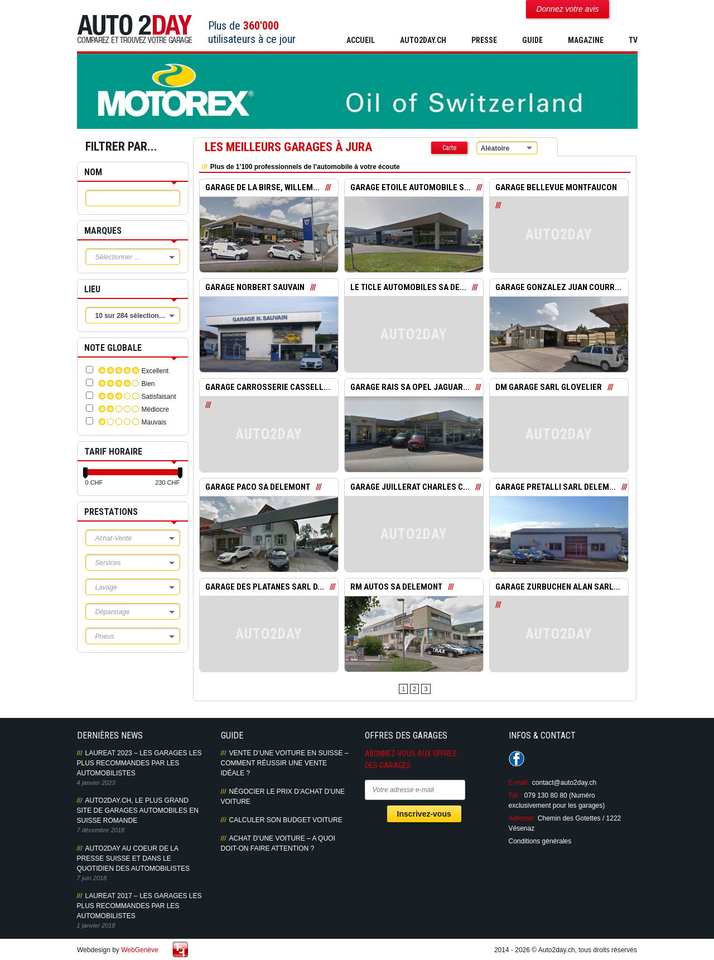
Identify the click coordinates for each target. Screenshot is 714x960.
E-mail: (519, 783)
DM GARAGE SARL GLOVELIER (548, 388)
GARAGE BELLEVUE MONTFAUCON (556, 188)
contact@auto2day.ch (564, 783)
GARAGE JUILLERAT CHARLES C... (410, 488)
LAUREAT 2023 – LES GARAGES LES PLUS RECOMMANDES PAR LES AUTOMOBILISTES (139, 763)
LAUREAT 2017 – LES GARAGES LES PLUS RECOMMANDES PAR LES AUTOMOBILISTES (139, 906)
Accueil (360, 40)
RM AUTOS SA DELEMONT (396, 587)
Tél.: (515, 795)
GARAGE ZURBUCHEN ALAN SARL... (557, 587)
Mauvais (154, 422)
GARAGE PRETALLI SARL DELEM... (555, 488)
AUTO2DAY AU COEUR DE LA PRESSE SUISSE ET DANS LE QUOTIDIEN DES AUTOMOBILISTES (133, 858)
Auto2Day (134, 29)
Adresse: (522, 818)
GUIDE (532, 40)
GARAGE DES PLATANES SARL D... (265, 587)
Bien (148, 384)
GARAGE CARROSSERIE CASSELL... (267, 388)
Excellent (155, 371)
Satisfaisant (159, 397)
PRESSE (484, 40)
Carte (449, 148)
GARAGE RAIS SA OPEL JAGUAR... (410, 388)
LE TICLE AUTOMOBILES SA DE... (408, 288)
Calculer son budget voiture (285, 820)
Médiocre (155, 409)
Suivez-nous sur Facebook (516, 758)
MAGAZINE (586, 40)
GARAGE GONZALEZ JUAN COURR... (558, 288)
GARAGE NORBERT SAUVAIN (255, 288)
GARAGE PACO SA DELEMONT (258, 488)
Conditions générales (540, 841)
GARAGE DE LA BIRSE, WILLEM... (262, 188)
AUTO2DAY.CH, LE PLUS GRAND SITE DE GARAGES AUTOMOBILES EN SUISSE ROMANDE (138, 810)
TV (633, 40)
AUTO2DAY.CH (423, 40)
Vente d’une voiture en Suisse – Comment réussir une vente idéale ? (285, 763)
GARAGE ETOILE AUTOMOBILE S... (411, 188)
